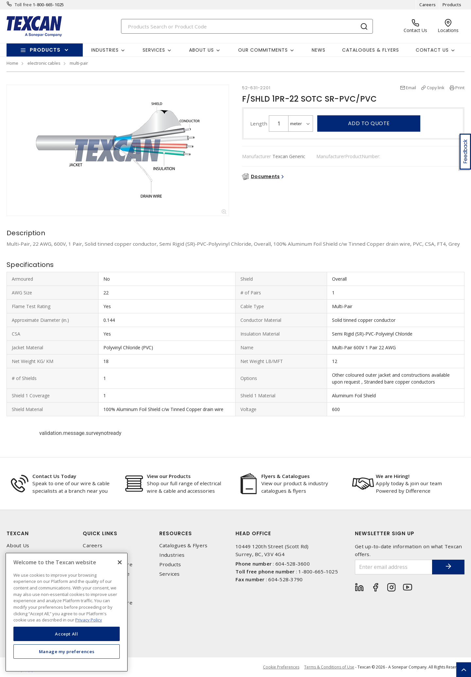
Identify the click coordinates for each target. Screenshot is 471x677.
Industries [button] (105, 50)
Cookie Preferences (281, 667)
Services (169, 574)
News (318, 50)
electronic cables (44, 63)
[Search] (247, 26)
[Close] (120, 562)
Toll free (23, 5)
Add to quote (369, 123)
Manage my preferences (67, 651)
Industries (172, 555)
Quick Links (100, 533)
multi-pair (79, 63)
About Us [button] (201, 50)
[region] (66, 612)
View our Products (169, 476)
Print (459, 88)
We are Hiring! (393, 476)
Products (452, 5)
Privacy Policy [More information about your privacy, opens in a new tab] (88, 620)
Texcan (18, 533)
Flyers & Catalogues (285, 476)
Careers (427, 5)
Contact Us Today (54, 476)
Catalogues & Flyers (370, 50)
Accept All (66, 634)
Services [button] (154, 50)
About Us (18, 545)
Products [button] (45, 49)
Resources (175, 533)
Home (12, 63)
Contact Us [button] (432, 50)
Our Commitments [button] (263, 50)
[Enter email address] (393, 567)
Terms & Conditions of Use (329, 667)
